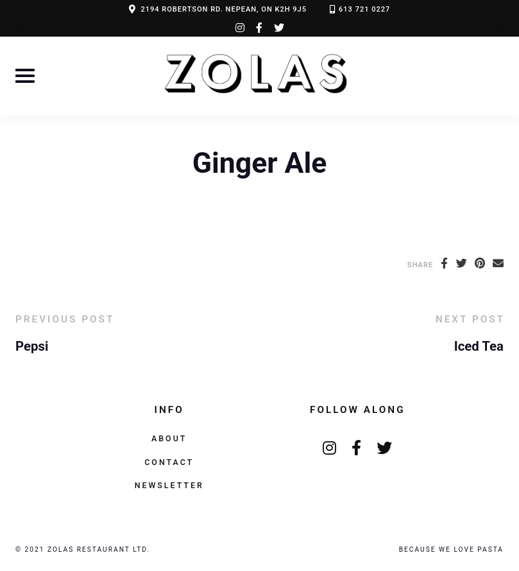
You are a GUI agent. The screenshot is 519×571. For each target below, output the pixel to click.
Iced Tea (479, 346)
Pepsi (31, 346)
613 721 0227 (364, 9)
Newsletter (169, 485)
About (169, 438)
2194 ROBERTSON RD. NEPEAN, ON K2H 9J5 (223, 9)
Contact (169, 462)
